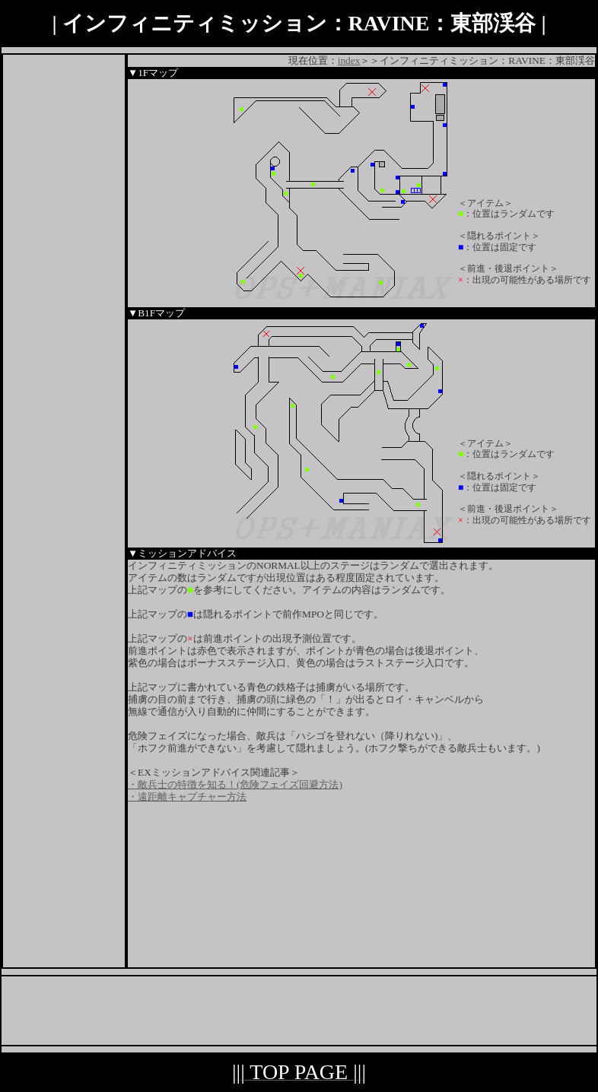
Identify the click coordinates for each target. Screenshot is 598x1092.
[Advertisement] (64, 283)
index (349, 60)
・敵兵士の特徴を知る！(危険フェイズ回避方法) (235, 784)
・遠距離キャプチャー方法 (187, 796)
